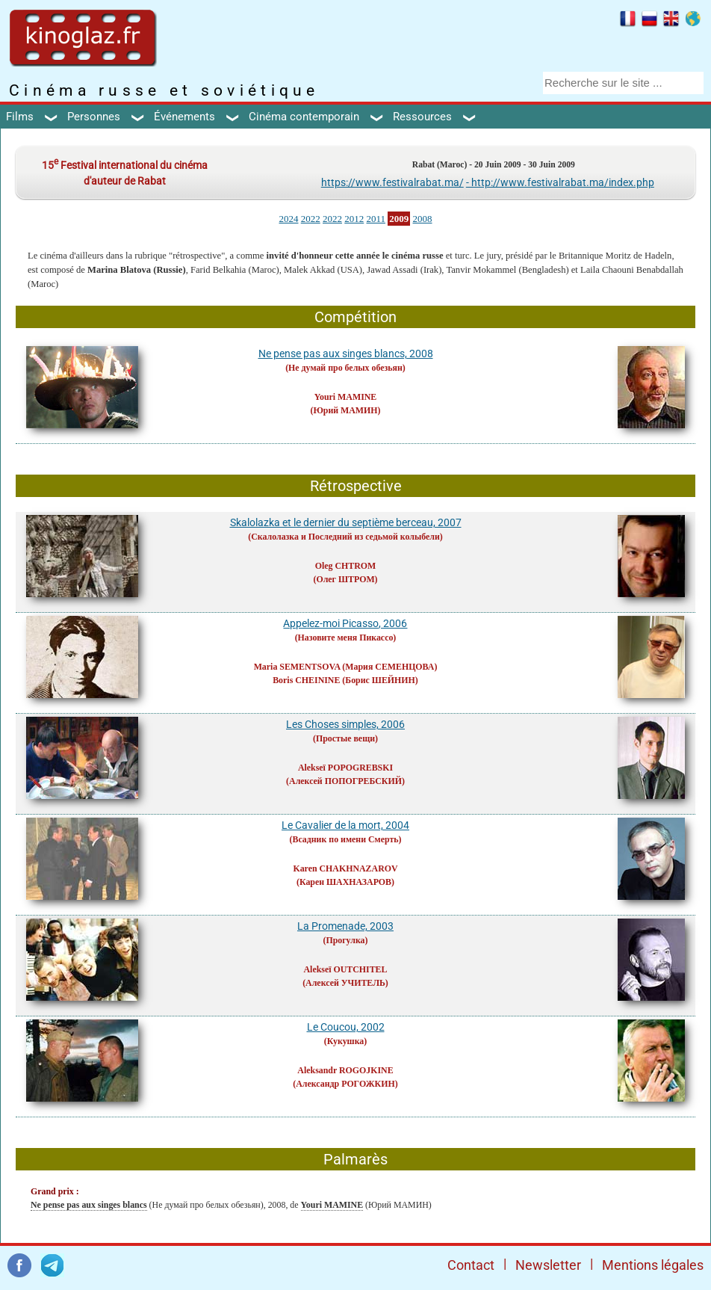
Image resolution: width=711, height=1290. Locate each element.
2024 (288, 218)
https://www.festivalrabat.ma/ (392, 182)
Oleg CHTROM (345, 566)
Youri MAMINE (345, 397)
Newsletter (548, 1265)
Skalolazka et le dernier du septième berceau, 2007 (346, 522)
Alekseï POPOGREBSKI (345, 767)
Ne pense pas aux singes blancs (89, 1205)
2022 (310, 218)
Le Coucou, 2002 (346, 1027)
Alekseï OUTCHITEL (345, 969)
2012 (354, 218)
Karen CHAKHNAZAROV (345, 868)
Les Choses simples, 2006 (345, 724)
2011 (375, 218)
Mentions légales (653, 1265)
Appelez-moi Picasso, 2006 (345, 623)
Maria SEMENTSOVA (297, 666)
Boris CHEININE (306, 680)
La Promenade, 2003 (345, 926)
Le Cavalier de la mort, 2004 (345, 825)
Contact (470, 1265)
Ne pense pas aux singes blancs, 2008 (345, 353)
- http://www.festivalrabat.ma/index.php (560, 182)
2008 (422, 218)
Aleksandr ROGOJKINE (345, 1070)
